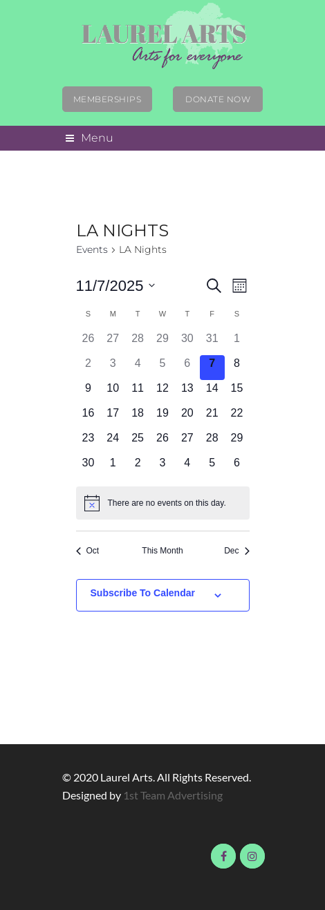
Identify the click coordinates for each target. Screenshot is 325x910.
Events (92, 249)
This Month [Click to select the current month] (162, 551)
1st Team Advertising (173, 795)
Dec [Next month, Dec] (236, 551)
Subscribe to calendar (143, 592)
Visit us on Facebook (223, 856)
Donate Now (217, 99)
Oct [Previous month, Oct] (88, 551)
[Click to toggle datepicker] (116, 285)
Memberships (107, 99)
